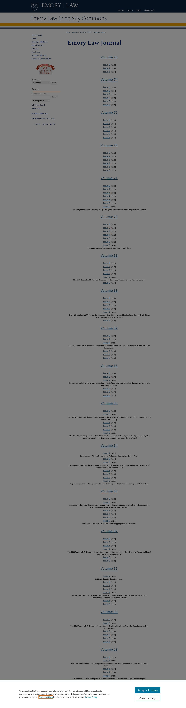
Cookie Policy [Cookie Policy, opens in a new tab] (91, 697)
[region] (93, 694)
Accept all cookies (148, 690)
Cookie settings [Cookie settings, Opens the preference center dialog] (147, 698)
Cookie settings (46, 697)
